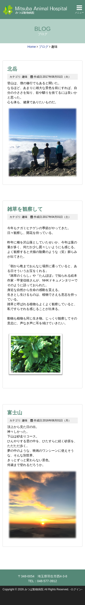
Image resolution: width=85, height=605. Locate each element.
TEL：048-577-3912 (42, 581)
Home (31, 46)
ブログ (43, 46)
